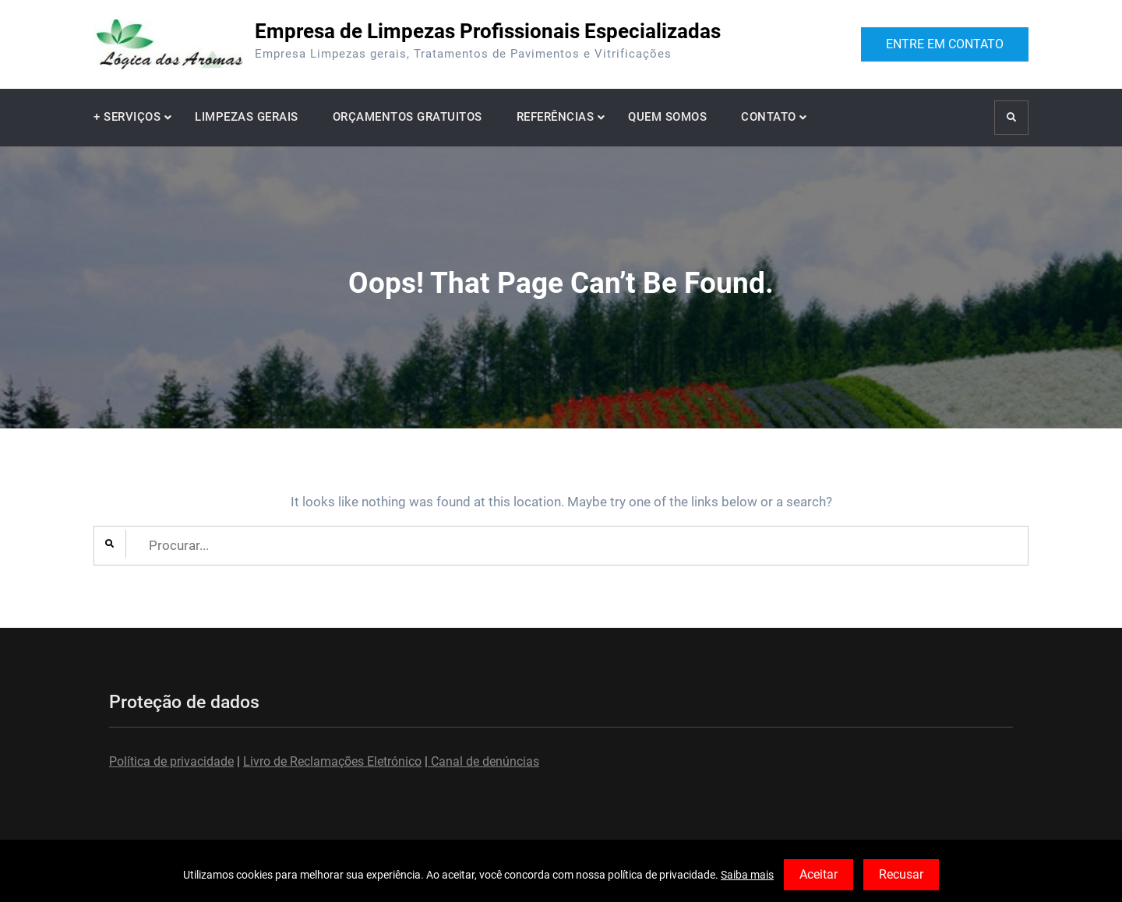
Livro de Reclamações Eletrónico (332, 761)
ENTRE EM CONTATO (945, 44)
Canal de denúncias (483, 761)
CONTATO (768, 117)
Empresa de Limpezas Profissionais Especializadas (488, 31)
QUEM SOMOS (667, 117)
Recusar (901, 874)
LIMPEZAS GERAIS (246, 117)
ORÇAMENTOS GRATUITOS (407, 117)
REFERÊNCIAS (556, 117)
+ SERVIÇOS (127, 117)
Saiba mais (747, 875)
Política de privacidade (171, 761)
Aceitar (818, 874)
